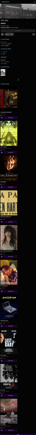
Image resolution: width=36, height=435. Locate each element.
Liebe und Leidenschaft (5, 216)
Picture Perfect (4, 286)
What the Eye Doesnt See (6, 251)
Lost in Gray (3, 355)
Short (2, 20)
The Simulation (4, 320)
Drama (6, 20)
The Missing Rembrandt (6, 112)
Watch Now (18, 30)
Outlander (3, 424)
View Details (10, 117)
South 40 (2, 390)
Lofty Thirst (3, 147)
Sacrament (3, 181)
